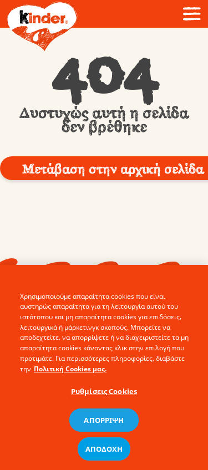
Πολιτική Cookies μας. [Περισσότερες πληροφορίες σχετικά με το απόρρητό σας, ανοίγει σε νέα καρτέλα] (70, 372)
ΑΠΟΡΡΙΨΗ (104, 423)
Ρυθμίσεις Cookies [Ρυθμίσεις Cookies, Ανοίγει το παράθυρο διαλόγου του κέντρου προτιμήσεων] (104, 395)
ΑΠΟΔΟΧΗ (104, 452)
